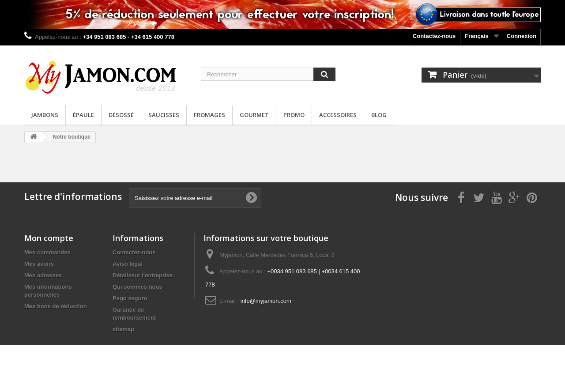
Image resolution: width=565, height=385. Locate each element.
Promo (294, 115)
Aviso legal (128, 263)
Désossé (121, 115)
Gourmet (254, 115)
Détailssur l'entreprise (143, 275)
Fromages (209, 115)
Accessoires (338, 115)
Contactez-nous (434, 36)
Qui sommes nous (137, 286)
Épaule (83, 115)
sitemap (123, 329)
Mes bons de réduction (55, 306)
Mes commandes (47, 252)
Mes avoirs (39, 263)
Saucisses (163, 115)
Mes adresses (43, 275)
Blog (379, 115)
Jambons (44, 115)
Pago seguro (130, 298)
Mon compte (48, 238)
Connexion (521, 36)
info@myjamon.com (266, 301)
